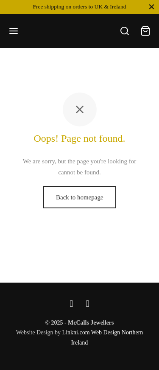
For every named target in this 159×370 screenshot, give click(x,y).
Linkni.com (76, 332)
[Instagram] (88, 303)
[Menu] (13, 31)
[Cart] (145, 31)
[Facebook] (72, 303)
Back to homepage (79, 197)
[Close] (151, 6)
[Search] (125, 31)
